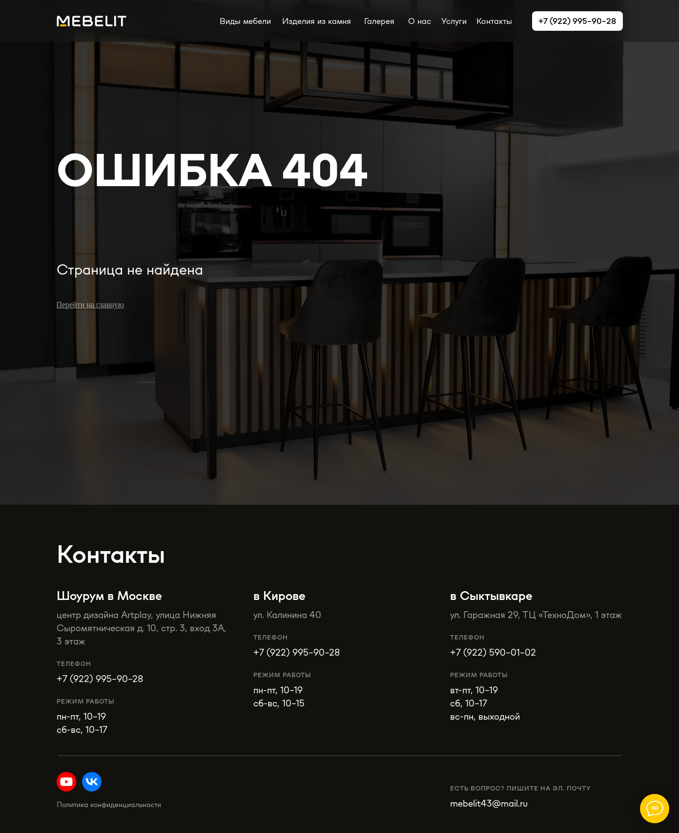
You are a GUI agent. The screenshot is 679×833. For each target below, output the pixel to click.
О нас (419, 21)
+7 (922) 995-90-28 (296, 652)
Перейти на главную (90, 304)
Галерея (379, 21)
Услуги (454, 21)
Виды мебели (245, 21)
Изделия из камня (316, 21)
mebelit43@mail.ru (489, 803)
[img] (92, 781)
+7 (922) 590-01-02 (493, 652)
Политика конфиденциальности (109, 804)
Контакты (494, 21)
